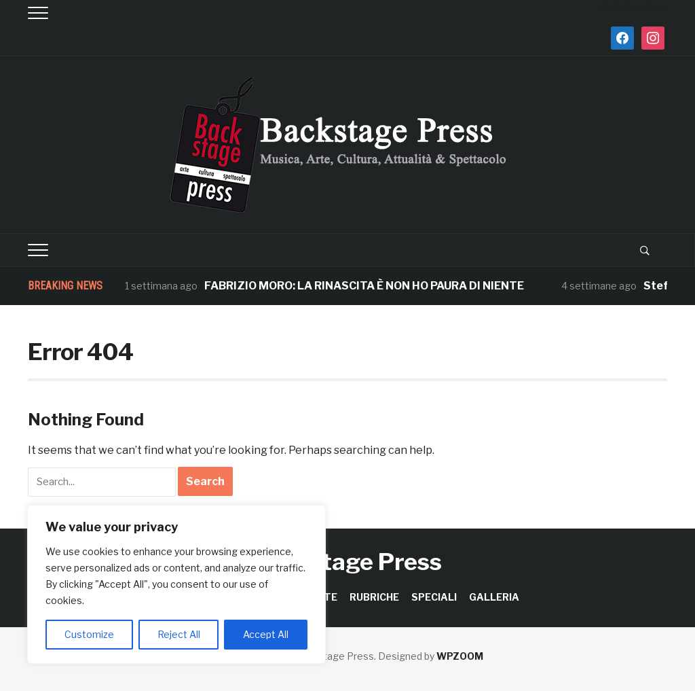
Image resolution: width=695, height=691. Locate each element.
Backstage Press (348, 561)
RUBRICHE (374, 597)
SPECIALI (434, 597)
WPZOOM (459, 656)
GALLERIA (494, 597)
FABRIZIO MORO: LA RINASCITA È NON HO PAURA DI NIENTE (364, 285)
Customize (89, 634)
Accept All (265, 634)
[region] (176, 584)
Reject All (178, 634)
